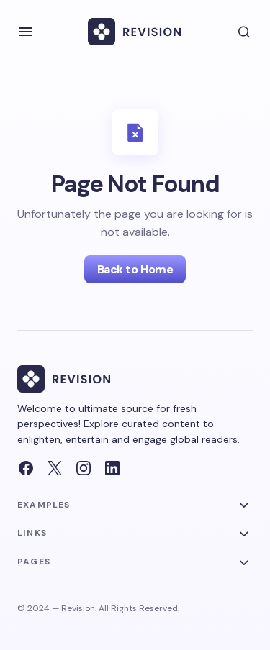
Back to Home (135, 269)
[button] (26, 31)
